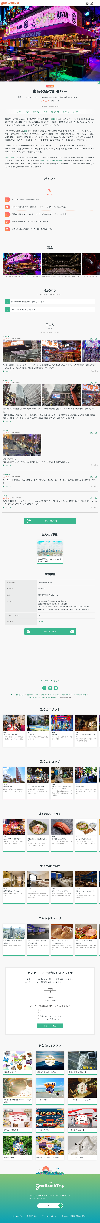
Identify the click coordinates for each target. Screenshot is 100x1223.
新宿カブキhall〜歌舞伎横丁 (52, 160)
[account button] (92, 3)
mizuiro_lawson (9, 380)
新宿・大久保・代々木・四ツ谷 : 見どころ (74, 695)
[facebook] (44, 688)
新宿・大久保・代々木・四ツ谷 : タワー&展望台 (42, 697)
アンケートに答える (50, 1026)
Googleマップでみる (49, 681)
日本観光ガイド (19, 695)
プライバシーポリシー (49, 1216)
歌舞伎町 (54, 119)
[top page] (11, 695)
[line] (56, 688)
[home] (10, 4)
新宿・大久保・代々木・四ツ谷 (50, 695)
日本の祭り (10, 157)
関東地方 (30, 695)
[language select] (87, 3)
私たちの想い (18, 1216)
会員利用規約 (32, 1216)
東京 (37, 695)
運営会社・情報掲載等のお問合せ (74, 1216)
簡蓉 (5, 496)
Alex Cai (7, 474)
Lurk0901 (7, 336)
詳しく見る (94, 339)
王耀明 (6, 430)
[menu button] (96, 3)
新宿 (25, 131)
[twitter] (50, 688)
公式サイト (42, 622)
